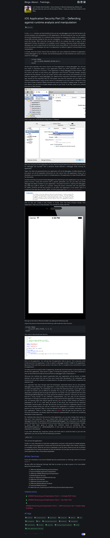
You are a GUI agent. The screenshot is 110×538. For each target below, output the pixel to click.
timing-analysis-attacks (64, 525)
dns (80, 518)
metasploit (74, 521)
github (59, 410)
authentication (41, 518)
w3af (77, 525)
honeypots (30, 521)
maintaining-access (50, 521)
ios (39, 521)
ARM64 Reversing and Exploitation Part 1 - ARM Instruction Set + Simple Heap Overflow (55, 507)
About (35, 2)
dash (25, 533)
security (29, 27)
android (29, 518)
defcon (73, 518)
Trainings (45, 2)
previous (31, 33)
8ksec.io (27, 462)
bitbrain (35, 533)
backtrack (53, 518)
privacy (41, 525)
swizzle (62, 39)
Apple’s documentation (74, 189)
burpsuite (63, 518)
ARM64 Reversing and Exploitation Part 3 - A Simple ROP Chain (52, 496)
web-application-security (35, 528)
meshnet (64, 521)
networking (30, 525)
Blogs (28, 2)
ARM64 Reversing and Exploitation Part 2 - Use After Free (50, 500)
